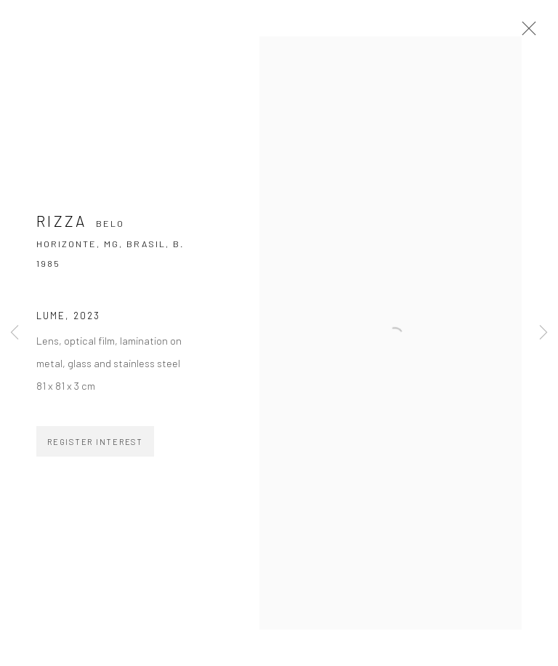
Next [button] (543, 333)
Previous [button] (14, 333)
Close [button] (525, 33)
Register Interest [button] (95, 441)
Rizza (61, 221)
